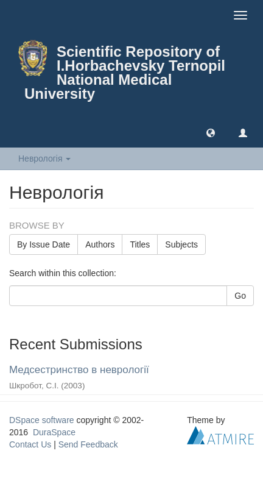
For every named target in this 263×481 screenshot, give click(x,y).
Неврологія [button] (44, 158)
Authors (99, 244)
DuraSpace (54, 432)
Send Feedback (88, 444)
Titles (140, 244)
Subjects (181, 244)
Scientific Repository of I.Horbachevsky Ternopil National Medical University (124, 72)
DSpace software (41, 420)
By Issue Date (43, 244)
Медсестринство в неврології (79, 370)
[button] (211, 132)
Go (240, 296)
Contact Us (30, 444)
